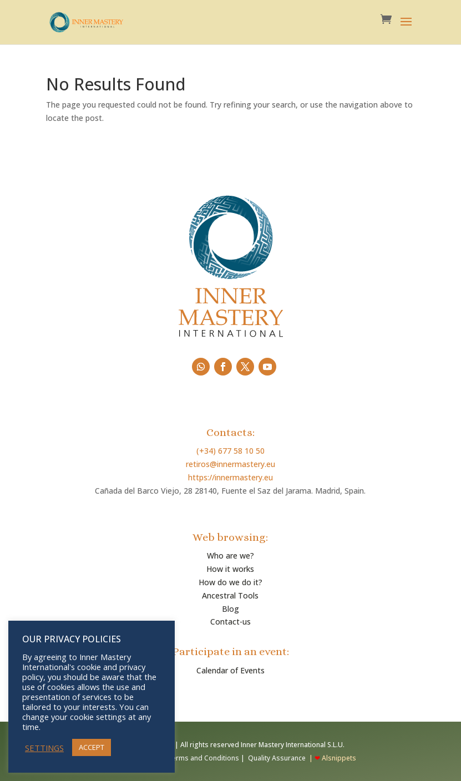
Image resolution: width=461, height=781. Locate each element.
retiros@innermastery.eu (230, 464)
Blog (230, 609)
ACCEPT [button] (91, 747)
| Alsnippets (331, 758)
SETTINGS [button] (44, 748)
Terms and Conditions (202, 758)
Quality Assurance (277, 758)
